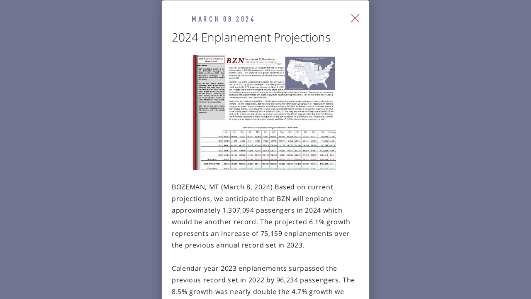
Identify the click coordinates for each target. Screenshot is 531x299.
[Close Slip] (450, 29)
